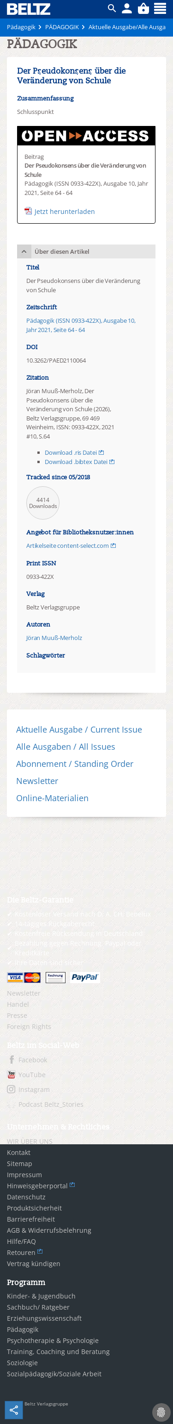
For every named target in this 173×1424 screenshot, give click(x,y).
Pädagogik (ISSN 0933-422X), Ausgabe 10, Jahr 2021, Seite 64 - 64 (81, 325)
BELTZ (29, 9)
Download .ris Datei (71, 452)
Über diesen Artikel (62, 251)
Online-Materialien (52, 797)
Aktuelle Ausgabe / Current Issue (79, 729)
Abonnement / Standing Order (74, 763)
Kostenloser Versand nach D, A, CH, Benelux (83, 914)
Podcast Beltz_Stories (51, 1104)
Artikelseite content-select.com (67, 545)
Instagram (34, 1089)
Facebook (32, 1059)
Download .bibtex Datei (76, 462)
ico (112, 8)
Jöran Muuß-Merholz (54, 638)
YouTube (32, 1074)
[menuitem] (86, 993)
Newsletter (37, 780)
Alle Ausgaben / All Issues (65, 746)
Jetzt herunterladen (65, 211)
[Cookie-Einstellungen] (161, 1412)
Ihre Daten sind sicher (49, 962)
